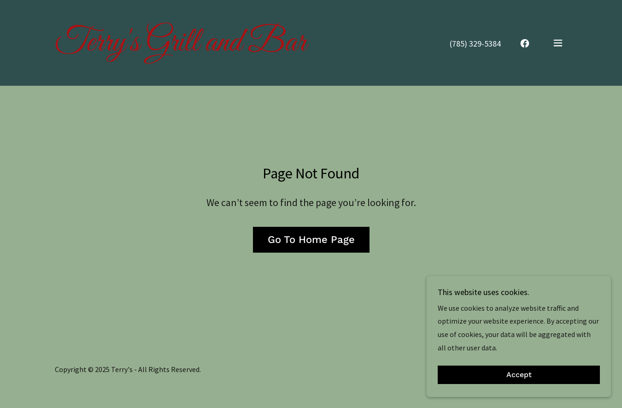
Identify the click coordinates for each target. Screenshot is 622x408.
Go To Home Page (311, 239)
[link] (180, 48)
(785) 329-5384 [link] (475, 43)
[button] (558, 43)
